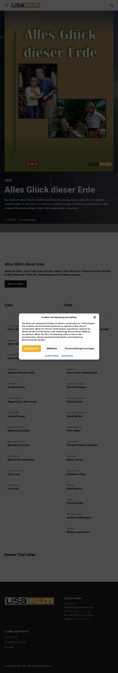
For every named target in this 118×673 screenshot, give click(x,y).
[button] (94, 317)
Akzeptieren (31, 348)
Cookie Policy (52, 355)
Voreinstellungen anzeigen (79, 348)
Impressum (67, 355)
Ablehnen (52, 348)
